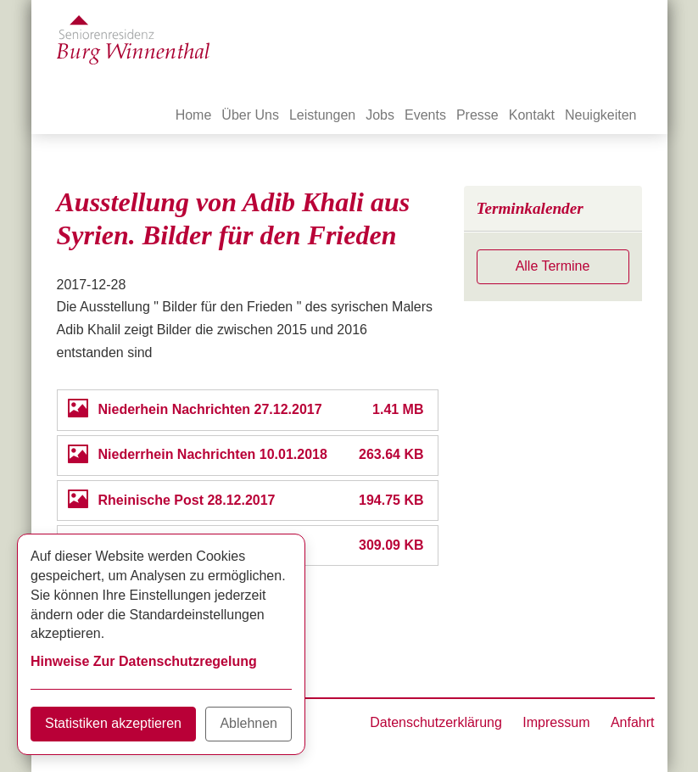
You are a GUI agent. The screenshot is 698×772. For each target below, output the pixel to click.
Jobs (380, 115)
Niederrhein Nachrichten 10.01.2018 (212, 454)
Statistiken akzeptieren (113, 723)
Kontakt (532, 115)
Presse (477, 115)
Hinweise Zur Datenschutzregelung (144, 661)
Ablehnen (248, 723)
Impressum (555, 722)
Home (194, 115)
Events (425, 115)
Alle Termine (553, 266)
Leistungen (322, 115)
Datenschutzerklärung (436, 722)
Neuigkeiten (601, 115)
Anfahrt (633, 722)
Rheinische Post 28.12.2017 (187, 500)
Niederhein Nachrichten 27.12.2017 (210, 409)
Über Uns (250, 115)
